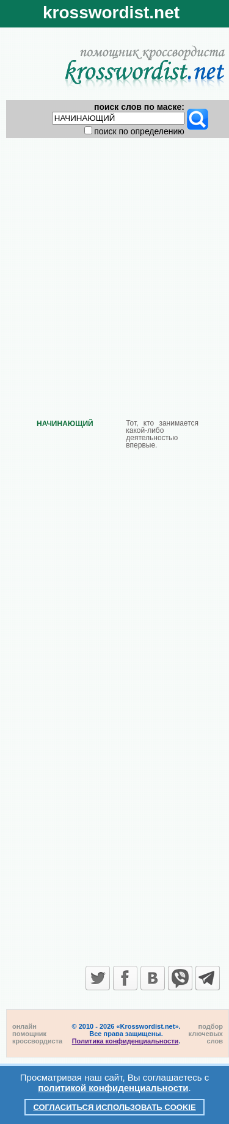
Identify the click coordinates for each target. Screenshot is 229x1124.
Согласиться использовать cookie (114, 1107)
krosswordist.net (111, 12)
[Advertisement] (114, 268)
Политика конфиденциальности (125, 1041)
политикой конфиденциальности (113, 1087)
